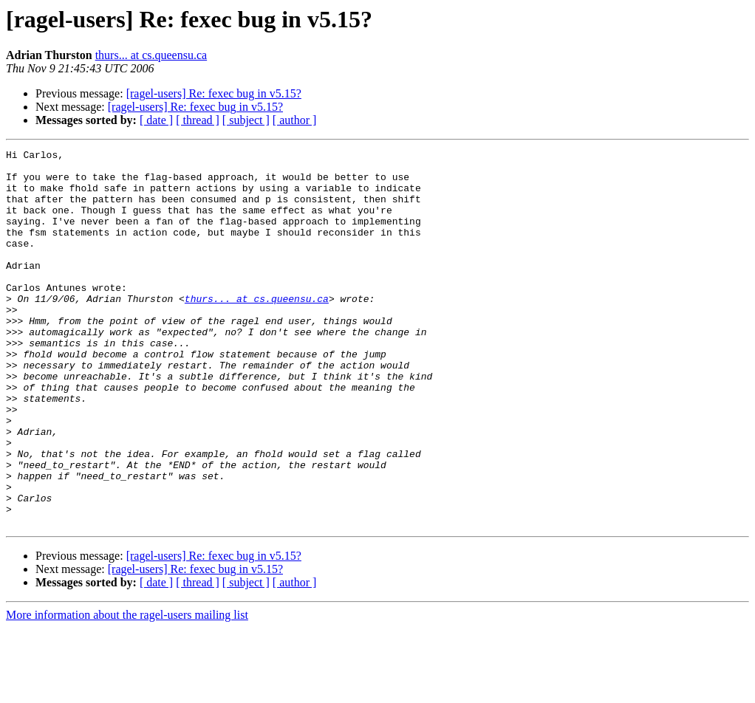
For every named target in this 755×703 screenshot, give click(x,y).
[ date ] (156, 120)
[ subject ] (246, 120)
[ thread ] (197, 120)
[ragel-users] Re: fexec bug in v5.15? (213, 93)
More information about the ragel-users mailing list (127, 690)
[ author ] (295, 120)
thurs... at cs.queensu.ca (151, 55)
